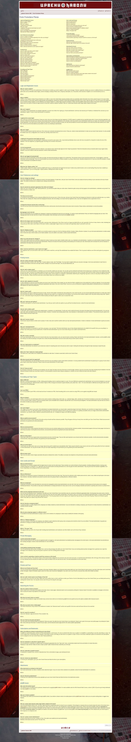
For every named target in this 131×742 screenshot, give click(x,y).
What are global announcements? (27, 75)
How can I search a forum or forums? (74, 47)
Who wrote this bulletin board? (72, 70)
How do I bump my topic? (25, 66)
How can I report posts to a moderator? (28, 62)
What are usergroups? (71, 24)
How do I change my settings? (26, 36)
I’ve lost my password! (24, 29)
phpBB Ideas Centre (80, 696)
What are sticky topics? (25, 78)
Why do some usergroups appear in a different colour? (77, 28)
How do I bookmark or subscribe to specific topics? (76, 58)
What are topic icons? (24, 80)
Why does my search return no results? (74, 48)
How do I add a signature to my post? (28, 53)
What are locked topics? (25, 79)
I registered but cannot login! (26, 25)
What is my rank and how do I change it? (28, 45)
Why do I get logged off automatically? (28, 30)
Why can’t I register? (24, 24)
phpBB (68, 215)
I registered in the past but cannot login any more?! (30, 28)
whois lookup (23, 706)
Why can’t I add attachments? (26, 59)
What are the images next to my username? (29, 42)
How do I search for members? (72, 51)
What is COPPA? (23, 22)
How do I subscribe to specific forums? (74, 59)
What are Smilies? (24, 73)
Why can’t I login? (24, 26)
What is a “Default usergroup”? (72, 29)
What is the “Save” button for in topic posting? (29, 63)
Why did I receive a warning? (26, 61)
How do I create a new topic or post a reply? (29, 50)
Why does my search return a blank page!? (75, 50)
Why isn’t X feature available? (72, 72)
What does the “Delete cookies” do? (27, 31)
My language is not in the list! (26, 41)
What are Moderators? (71, 22)
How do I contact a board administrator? (74, 74)
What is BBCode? (24, 70)
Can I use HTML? (24, 71)
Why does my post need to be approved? (28, 64)
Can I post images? (24, 74)
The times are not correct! (25, 38)
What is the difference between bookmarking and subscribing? (79, 57)
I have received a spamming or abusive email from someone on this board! (81, 37)
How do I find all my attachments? (73, 66)
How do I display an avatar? (26, 43)
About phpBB (25, 689)
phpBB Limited (57, 687)
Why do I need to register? (25, 21)
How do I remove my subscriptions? (73, 60)
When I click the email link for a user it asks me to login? (31, 46)
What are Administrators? (71, 21)
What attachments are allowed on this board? (75, 65)
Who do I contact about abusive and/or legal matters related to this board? (81, 73)
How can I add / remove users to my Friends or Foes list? (78, 43)
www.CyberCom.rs (67, 736)
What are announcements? (25, 77)
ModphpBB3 (69, 733)
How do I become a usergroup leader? (74, 26)
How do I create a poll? (25, 54)
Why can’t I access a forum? (26, 58)
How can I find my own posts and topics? (74, 52)
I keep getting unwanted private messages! (75, 36)
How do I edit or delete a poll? (26, 57)
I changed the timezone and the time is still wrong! (30, 40)
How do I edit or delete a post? (26, 52)
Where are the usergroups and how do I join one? (76, 25)
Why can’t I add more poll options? (27, 55)
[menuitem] (22, 11)
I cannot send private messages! (73, 34)
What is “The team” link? (71, 30)
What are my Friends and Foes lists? (73, 41)
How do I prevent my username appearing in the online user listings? (34, 37)
